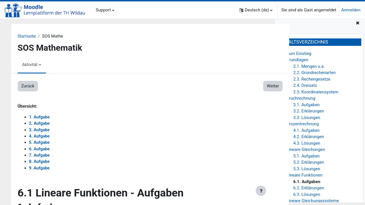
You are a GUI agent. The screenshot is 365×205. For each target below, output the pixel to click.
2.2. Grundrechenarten (314, 75)
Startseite (29, 36)
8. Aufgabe (42, 162)
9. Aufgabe (42, 168)
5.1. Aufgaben (306, 158)
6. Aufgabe (42, 149)
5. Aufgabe (42, 142)
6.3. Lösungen (306, 196)
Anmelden (350, 10)
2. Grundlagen (295, 62)
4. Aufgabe (42, 136)
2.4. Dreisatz (305, 88)
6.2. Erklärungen (308, 190)
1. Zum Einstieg (296, 55)
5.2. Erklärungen (308, 164)
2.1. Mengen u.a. (309, 68)
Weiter (254, 86)
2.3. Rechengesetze (311, 81)
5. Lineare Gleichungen (303, 152)
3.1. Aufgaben (306, 107)
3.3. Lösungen (306, 119)
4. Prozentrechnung (300, 126)
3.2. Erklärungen (308, 113)
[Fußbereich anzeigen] (261, 191)
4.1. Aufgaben (306, 132)
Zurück (30, 86)
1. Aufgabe (42, 117)
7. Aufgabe (42, 155)
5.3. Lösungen (306, 171)
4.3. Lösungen (306, 145)
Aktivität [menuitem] (32, 64)
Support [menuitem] (103, 10)
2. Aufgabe (42, 123)
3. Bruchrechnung (298, 100)
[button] (255, 10)
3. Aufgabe (42, 130)
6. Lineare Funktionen (302, 177)
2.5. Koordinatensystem (315, 94)
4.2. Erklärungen (308, 139)
